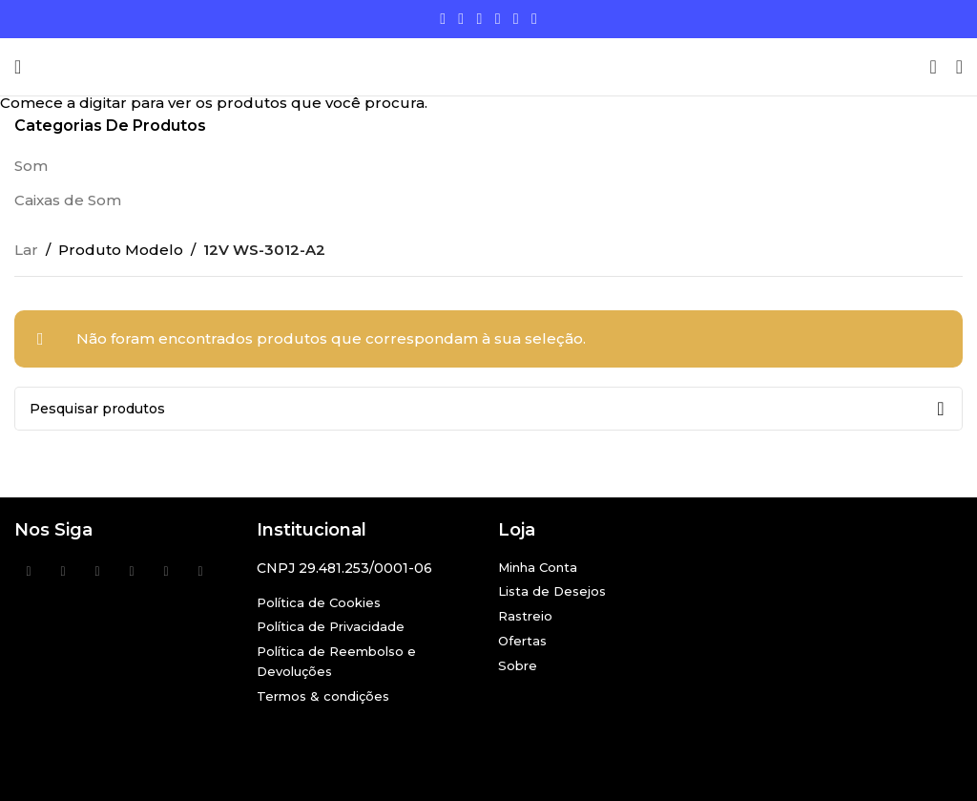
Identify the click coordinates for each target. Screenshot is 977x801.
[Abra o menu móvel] (18, 67)
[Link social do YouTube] (497, 18)
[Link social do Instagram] (479, 18)
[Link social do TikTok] (534, 18)
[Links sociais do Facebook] (443, 18)
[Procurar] (933, 67)
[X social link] (461, 18)
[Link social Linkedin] (516, 18)
